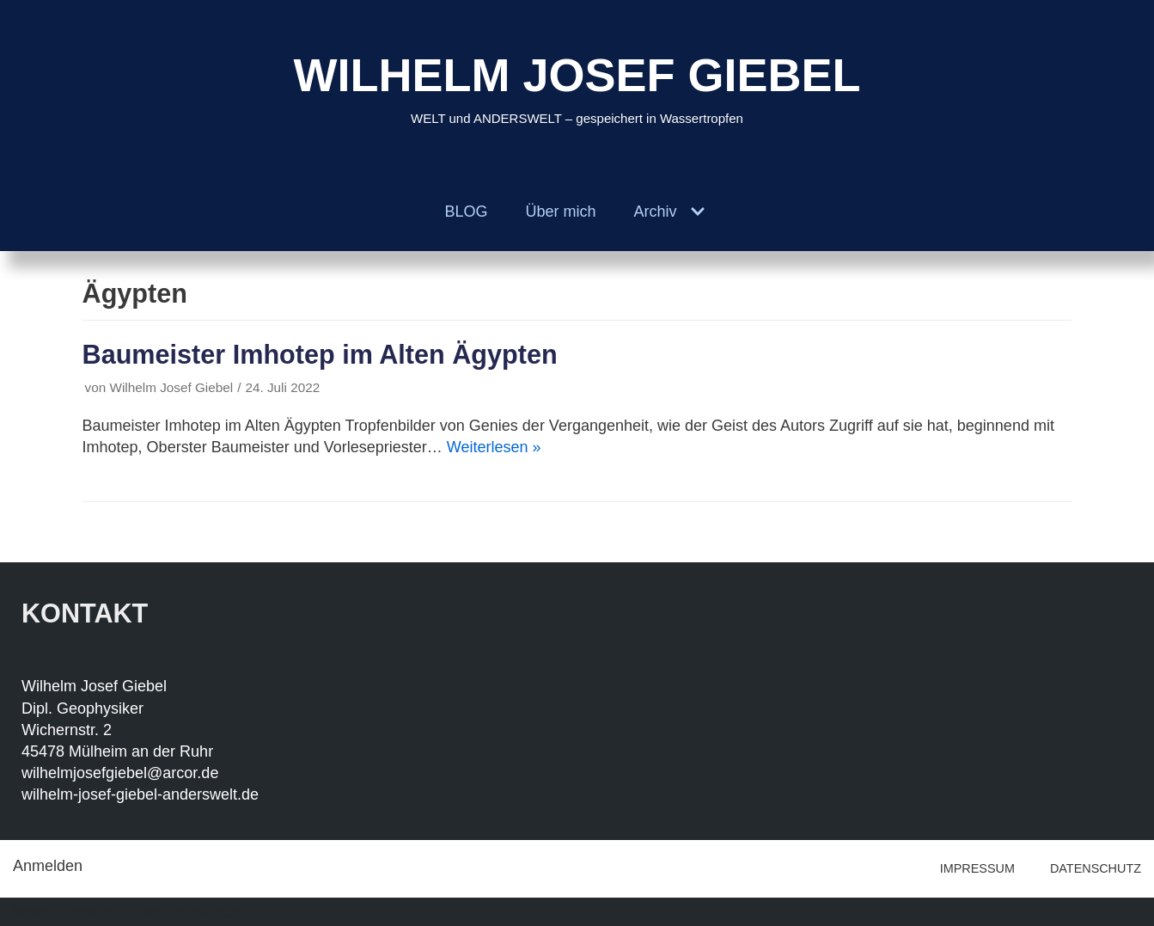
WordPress (208, 911)
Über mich (560, 211)
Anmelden (47, 865)
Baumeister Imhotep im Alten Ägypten (320, 354)
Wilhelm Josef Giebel (172, 387)
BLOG (465, 211)
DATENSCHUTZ (1095, 868)
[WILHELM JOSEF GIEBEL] (576, 86)
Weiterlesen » (494, 447)
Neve (31, 911)
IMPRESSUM (977, 868)
